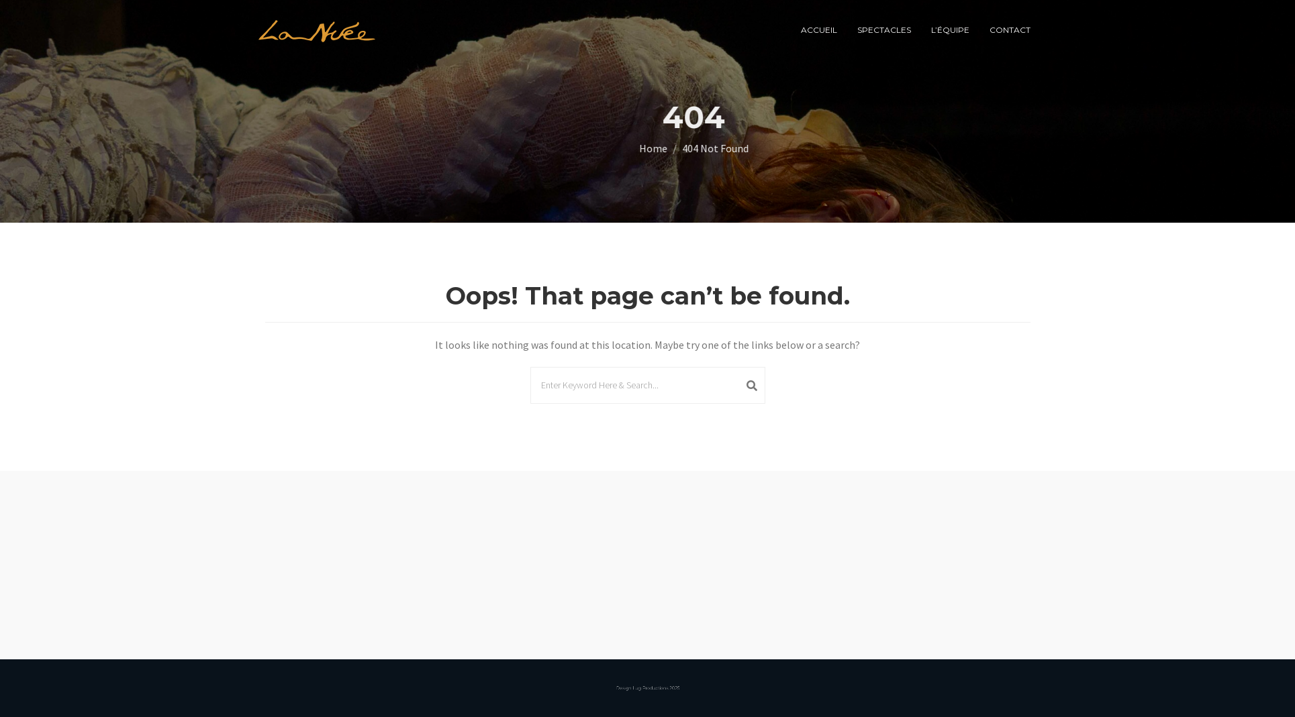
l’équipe (950, 30)
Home (719, 148)
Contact (1010, 30)
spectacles (884, 30)
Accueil (819, 30)
